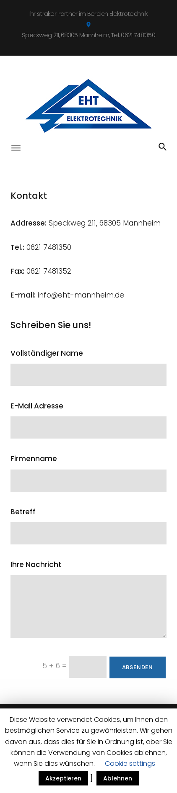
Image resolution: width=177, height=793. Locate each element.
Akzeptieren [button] (63, 778)
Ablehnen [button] (117, 778)
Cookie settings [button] (130, 763)
